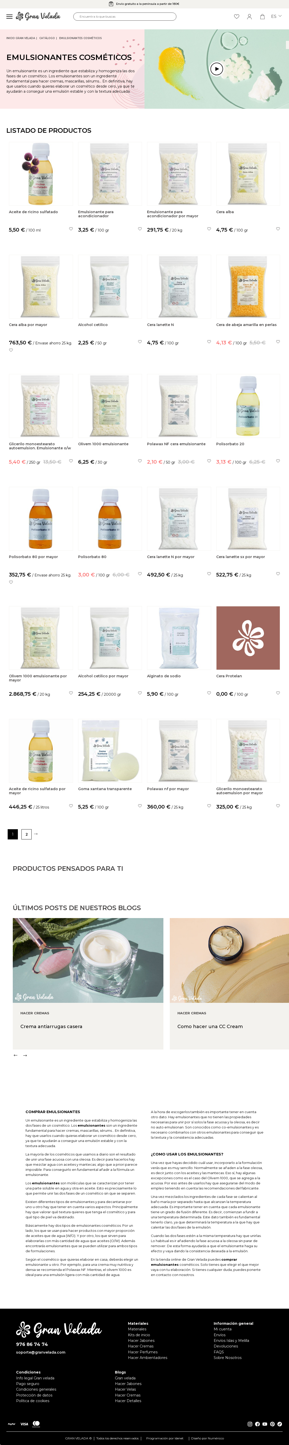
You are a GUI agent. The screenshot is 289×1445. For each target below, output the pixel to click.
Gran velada (125, 1378)
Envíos (219, 1335)
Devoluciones (226, 1346)
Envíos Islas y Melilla (231, 1340)
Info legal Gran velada (35, 1378)
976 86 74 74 (32, 1344)
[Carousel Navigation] (151, 1074)
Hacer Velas (125, 1389)
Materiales (137, 1329)
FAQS (219, 1352)
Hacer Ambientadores (147, 1357)
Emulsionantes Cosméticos (80, 38)
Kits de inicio (139, 1335)
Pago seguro (27, 1383)
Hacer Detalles (128, 1401)
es (276, 16)
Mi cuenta (223, 1329)
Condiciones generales (36, 1389)
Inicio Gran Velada (20, 38)
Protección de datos (34, 1395)
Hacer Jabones (141, 1340)
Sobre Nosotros (228, 1357)
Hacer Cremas (140, 1346)
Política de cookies (32, 1401)
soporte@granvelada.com (40, 1352)
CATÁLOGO (47, 38)
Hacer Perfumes (143, 1352)
